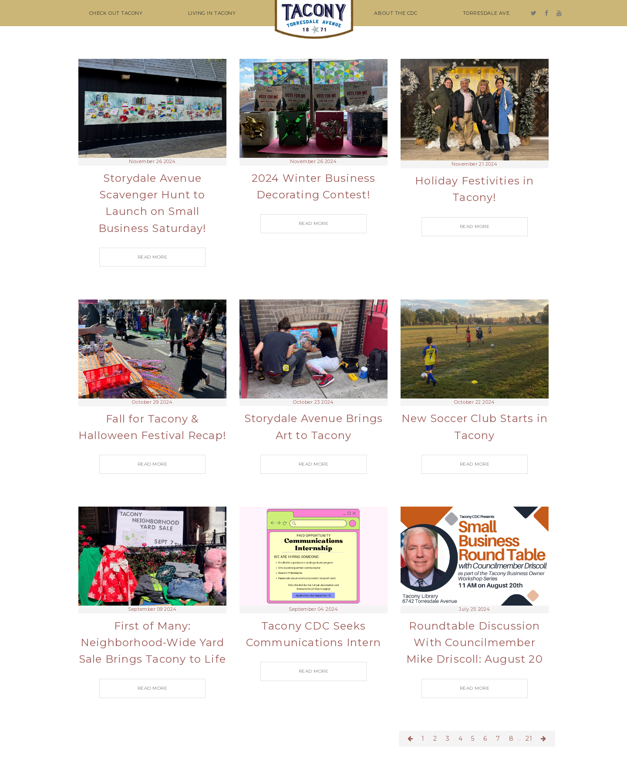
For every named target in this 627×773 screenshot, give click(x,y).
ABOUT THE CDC (395, 13)
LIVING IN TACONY (212, 13)
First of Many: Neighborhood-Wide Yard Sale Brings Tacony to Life (152, 643)
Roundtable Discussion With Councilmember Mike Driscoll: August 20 (474, 643)
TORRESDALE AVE (486, 13)
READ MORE (153, 257)
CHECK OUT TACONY (116, 13)
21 (529, 738)
